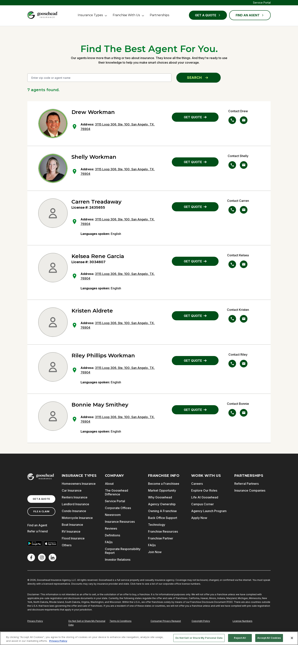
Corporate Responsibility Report (122, 551)
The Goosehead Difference (116, 492)
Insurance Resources (120, 521)
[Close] (292, 638)
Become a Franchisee (163, 484)
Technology (156, 525)
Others (66, 545)
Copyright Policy (201, 621)
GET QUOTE (195, 117)
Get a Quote (208, 15)
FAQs (109, 542)
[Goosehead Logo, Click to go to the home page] (42, 15)
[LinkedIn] (52, 557)
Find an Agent (37, 525)
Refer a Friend (37, 531)
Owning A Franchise (162, 511)
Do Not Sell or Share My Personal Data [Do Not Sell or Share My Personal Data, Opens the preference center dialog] (199, 637)
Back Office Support (162, 518)
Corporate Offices (118, 508)
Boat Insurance (72, 525)
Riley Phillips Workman (103, 355)
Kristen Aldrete (92, 310)
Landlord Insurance (75, 504)
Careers (197, 484)
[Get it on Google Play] (34, 543)
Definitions (112, 535)
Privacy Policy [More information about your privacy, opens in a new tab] (58, 640)
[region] (149, 638)
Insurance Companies (249, 490)
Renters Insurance (74, 497)
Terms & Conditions (120, 621)
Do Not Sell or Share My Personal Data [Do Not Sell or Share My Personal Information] (86, 623)
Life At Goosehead (204, 497)
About (109, 484)
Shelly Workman (93, 157)
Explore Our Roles (204, 490)
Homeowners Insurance (79, 484)
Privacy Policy (35, 621)
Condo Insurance (74, 511)
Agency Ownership (162, 504)
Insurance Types (90, 15)
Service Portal (262, 2)
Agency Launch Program (209, 511)
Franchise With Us (126, 15)
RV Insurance (71, 531)
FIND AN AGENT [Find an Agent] (250, 15)
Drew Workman (93, 112)
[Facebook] (31, 557)
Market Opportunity (162, 490)
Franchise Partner (160, 538)
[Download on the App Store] (50, 543)
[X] (42, 557)
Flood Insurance (73, 538)
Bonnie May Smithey (99, 404)
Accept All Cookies (269, 637)
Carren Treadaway (96, 201)
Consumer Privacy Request (166, 621)
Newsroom (113, 515)
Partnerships (159, 15)
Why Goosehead (160, 497)
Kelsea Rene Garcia (97, 256)
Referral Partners (246, 484)
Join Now (155, 552)
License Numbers (242, 621)
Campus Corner (202, 504)
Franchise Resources (163, 531)
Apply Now (199, 518)
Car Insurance (72, 490)
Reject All (240, 637)
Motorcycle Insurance (77, 518)
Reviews (111, 528)
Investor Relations (117, 559)
